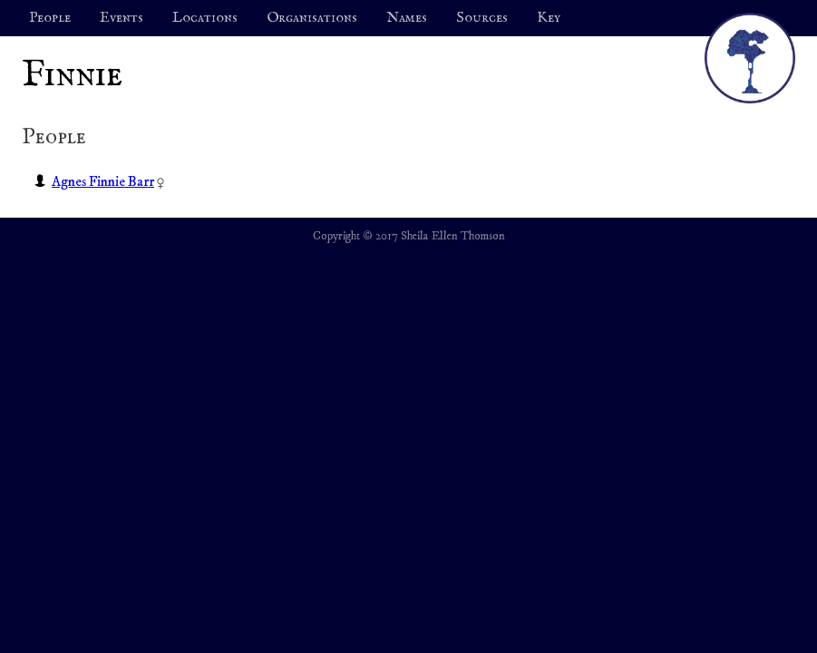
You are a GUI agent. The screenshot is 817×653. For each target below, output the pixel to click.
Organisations (312, 18)
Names (406, 18)
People (50, 18)
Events (121, 18)
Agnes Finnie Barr (103, 181)
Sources (482, 18)
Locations (205, 18)
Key (548, 18)
